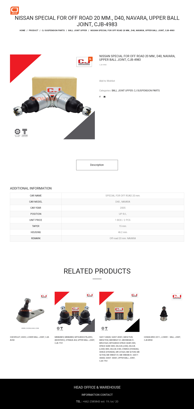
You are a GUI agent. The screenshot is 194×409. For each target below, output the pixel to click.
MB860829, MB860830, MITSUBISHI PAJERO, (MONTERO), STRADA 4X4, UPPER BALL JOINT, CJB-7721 (75, 340)
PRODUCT (33, 30)
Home (22, 30)
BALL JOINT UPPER (77, 30)
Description (97, 165)
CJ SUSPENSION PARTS (53, 30)
